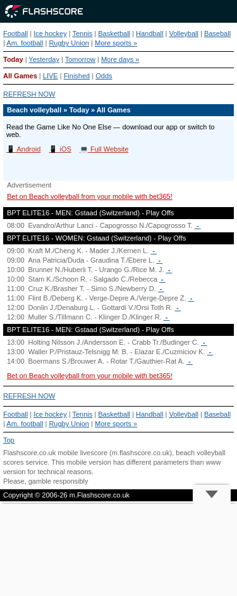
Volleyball (183, 33)
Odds (103, 76)
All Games (20, 76)
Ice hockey (50, 33)
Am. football (24, 43)
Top (9, 440)
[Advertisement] (118, 550)
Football (15, 33)
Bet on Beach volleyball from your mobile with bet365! (90, 196)
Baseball (217, 33)
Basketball (114, 33)
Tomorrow (80, 59)
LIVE (50, 76)
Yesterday (43, 59)
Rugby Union (69, 43)
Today (13, 59)
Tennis (83, 33)
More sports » (116, 43)
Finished (77, 76)
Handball (149, 33)
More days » (120, 59)
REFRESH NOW (29, 94)
